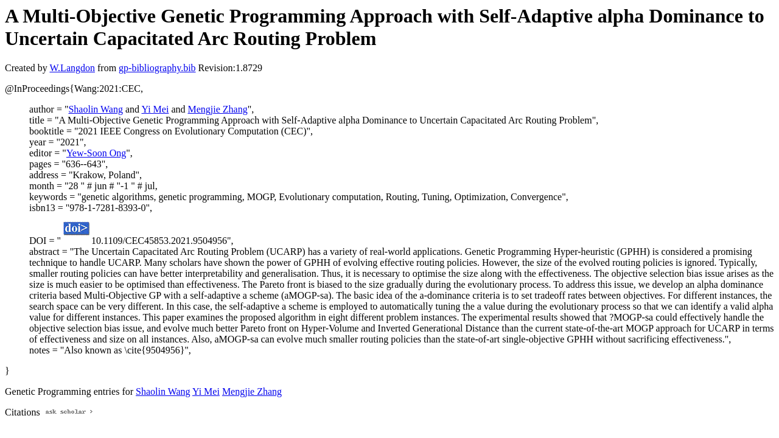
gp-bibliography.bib (157, 68)
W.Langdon (72, 68)
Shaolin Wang (95, 109)
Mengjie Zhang (217, 109)
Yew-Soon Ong (96, 153)
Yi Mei (155, 109)
